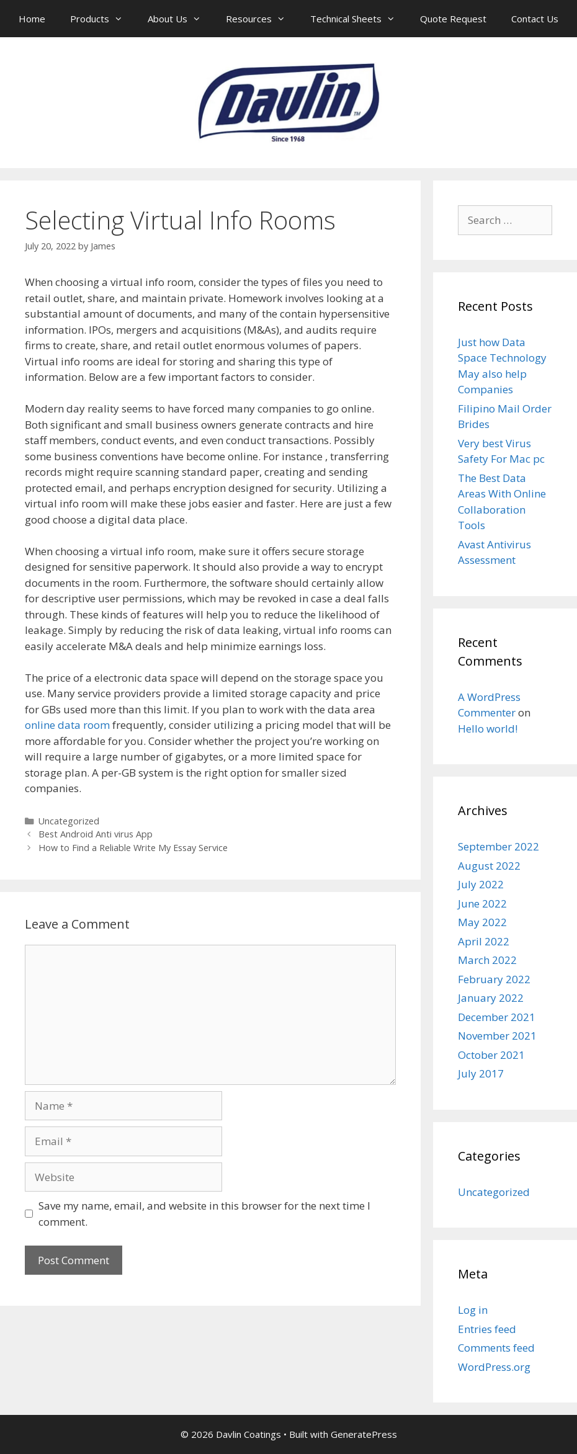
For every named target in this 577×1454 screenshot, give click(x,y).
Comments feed (496, 1347)
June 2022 (482, 903)
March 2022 (487, 960)
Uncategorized (68, 821)
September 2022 (498, 846)
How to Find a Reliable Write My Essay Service (133, 848)
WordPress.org (494, 1367)
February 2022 (494, 979)
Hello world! (487, 728)
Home (32, 18)
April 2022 (483, 941)
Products (102, 18)
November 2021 (497, 1035)
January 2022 (491, 998)
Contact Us (534, 18)
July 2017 (481, 1073)
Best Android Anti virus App (95, 834)
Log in (473, 1310)
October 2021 (491, 1055)
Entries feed (487, 1329)
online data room (67, 725)
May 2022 (482, 922)
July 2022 (481, 884)
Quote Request (453, 18)
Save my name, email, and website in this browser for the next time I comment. (204, 1213)
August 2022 (489, 866)
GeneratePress (364, 1434)
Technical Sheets (359, 18)
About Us (180, 18)
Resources (262, 18)
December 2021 (496, 1017)
